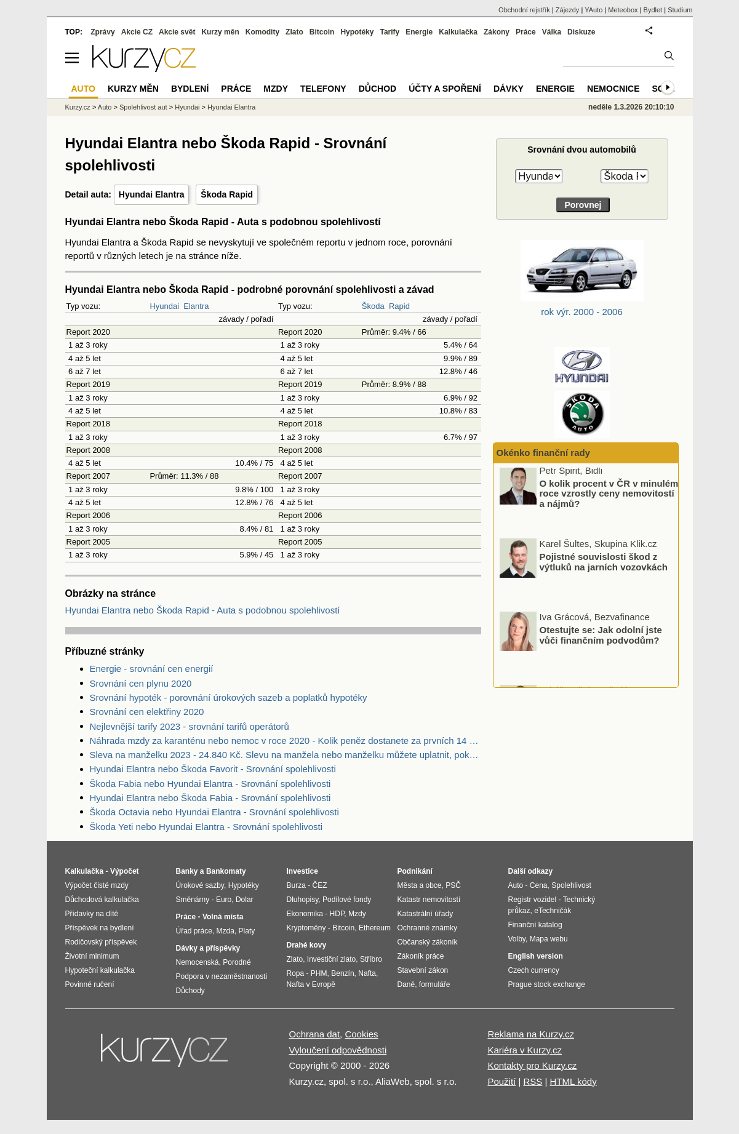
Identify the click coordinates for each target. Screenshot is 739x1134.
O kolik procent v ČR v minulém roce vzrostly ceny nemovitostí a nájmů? (609, 497)
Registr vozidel (532, 899)
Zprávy (102, 32)
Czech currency (533, 970)
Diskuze (581, 32)
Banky (187, 871)
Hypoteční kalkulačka (100, 970)
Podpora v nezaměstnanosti (222, 976)
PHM (319, 973)
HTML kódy (573, 1081)
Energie (419, 32)
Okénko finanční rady (544, 452)
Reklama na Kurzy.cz (530, 1034)
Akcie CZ (137, 32)
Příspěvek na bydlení (99, 928)
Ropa (296, 973)
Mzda (225, 931)
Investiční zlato (331, 959)
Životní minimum (92, 956)
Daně (406, 984)
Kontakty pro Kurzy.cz (532, 1065)
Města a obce (419, 885)
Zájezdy (568, 10)
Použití (501, 1081)
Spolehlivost (571, 885)
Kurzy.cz (77, 107)
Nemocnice (613, 89)
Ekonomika (305, 913)
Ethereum (375, 928)
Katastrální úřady (425, 913)
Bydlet (653, 10)
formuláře (434, 984)
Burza (296, 885)
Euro (223, 899)
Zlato (294, 32)
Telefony (323, 89)
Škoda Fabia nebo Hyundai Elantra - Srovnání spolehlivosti (210, 783)
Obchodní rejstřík (524, 10)
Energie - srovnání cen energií (152, 668)
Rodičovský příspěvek (101, 942)
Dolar (245, 899)
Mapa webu (549, 939)
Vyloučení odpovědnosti (338, 1050)
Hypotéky (356, 32)
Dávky (508, 89)
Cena (539, 885)
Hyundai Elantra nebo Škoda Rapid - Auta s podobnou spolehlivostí (202, 610)
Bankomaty (226, 871)
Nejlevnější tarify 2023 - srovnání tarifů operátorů (189, 726)
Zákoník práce (420, 956)
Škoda (373, 306)
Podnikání (415, 871)
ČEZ (320, 885)
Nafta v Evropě (311, 984)
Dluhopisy (303, 899)
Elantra (196, 306)
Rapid (399, 306)
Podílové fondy (346, 899)
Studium (680, 10)
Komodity (262, 32)
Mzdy (275, 89)
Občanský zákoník (427, 942)
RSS (532, 1081)
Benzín (342, 973)
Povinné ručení (89, 984)
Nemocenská (197, 962)
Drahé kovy (307, 945)
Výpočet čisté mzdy (97, 885)
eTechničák (552, 910)
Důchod (377, 89)
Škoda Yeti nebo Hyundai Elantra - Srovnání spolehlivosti (206, 826)
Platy (247, 931)
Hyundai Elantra (152, 194)
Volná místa (222, 916)
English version (535, 956)
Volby (516, 939)
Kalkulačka (458, 32)
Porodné (236, 962)
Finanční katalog (535, 924)
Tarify (389, 32)
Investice (302, 871)
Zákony (496, 32)
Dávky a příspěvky (208, 948)
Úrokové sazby (200, 885)
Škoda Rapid (227, 194)
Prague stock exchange (546, 984)
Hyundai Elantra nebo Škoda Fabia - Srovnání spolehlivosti (210, 798)
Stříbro (371, 959)
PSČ (453, 885)
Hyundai (164, 306)
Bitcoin (322, 32)
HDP (337, 913)
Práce (526, 32)
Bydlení (190, 89)
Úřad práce (194, 931)
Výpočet (124, 871)
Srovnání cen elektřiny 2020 (147, 711)
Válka (551, 32)
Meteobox (622, 10)
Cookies (361, 1034)
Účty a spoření (445, 89)
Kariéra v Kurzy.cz (524, 1050)
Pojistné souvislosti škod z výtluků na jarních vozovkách (604, 566)
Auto (105, 107)
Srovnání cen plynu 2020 (141, 683)
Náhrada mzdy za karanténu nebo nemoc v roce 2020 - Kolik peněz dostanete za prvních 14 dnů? (285, 740)
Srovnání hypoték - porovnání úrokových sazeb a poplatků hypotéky (228, 697)
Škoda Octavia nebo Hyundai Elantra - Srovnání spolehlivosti (214, 812)
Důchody (190, 990)
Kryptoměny (306, 928)
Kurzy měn (220, 32)
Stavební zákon (423, 970)
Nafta (367, 973)
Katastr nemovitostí (429, 899)
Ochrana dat (314, 1034)
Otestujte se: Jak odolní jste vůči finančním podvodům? (601, 639)
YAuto (593, 10)
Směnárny (193, 899)
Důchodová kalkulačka (102, 899)
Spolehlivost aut (143, 107)
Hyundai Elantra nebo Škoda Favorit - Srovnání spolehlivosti (213, 769)
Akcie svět (177, 32)
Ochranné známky (427, 928)
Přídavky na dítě (92, 913)
